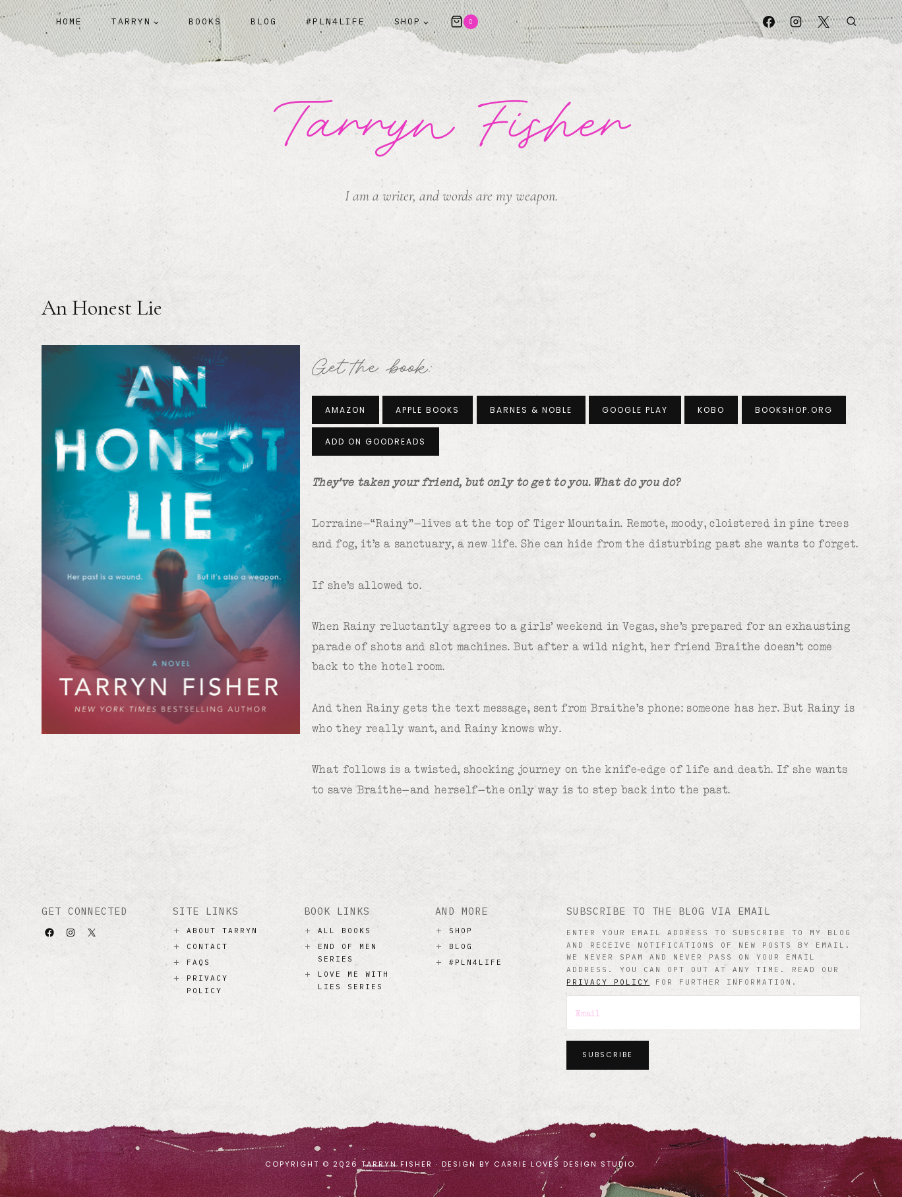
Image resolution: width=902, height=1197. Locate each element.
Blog (264, 21)
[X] (823, 22)
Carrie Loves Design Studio (564, 1164)
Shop (461, 930)
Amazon (345, 409)
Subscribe (607, 1054)
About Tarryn (222, 930)
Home (69, 21)
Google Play (635, 409)
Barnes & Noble (531, 409)
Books (205, 21)
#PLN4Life (335, 21)
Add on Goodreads (375, 441)
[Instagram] (796, 22)
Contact (207, 946)
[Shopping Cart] (464, 22)
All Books (344, 930)
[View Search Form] (851, 22)
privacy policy (607, 982)
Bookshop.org (794, 409)
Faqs (198, 962)
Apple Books (428, 409)
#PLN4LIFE (475, 962)
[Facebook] (769, 22)
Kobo (711, 409)
